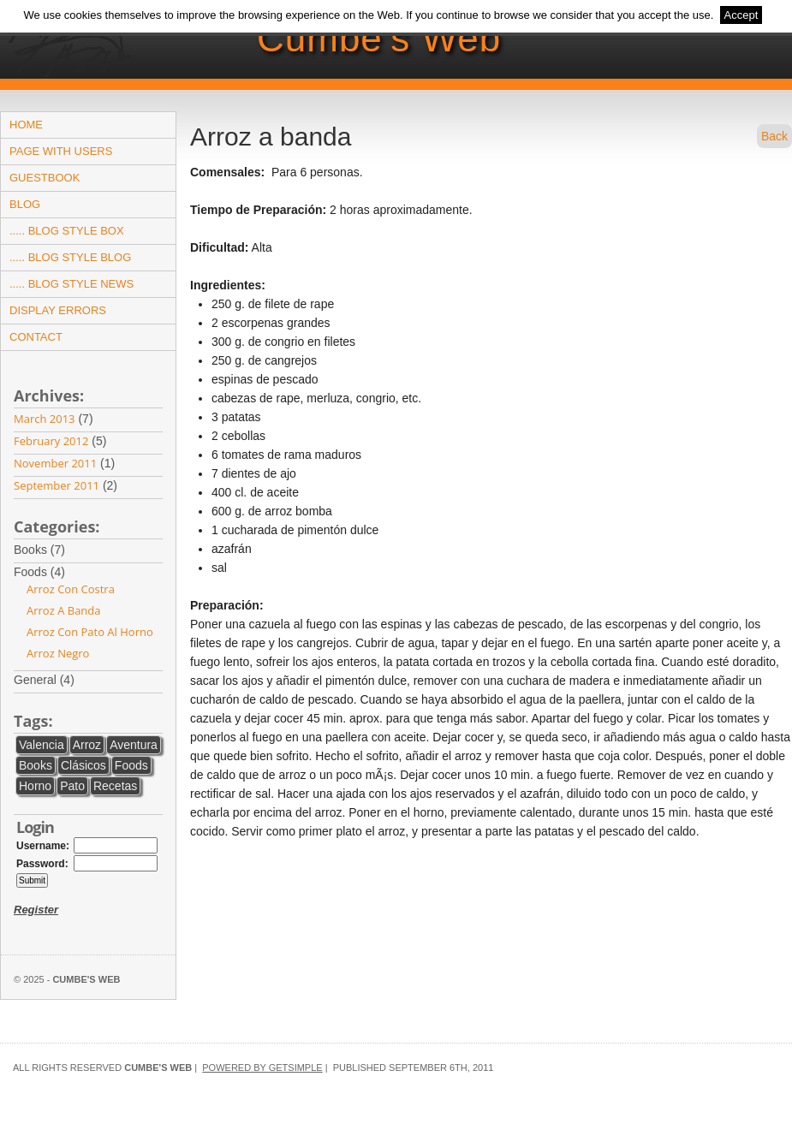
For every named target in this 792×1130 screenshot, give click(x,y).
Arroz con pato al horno (90, 631)
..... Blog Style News (71, 283)
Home (26, 124)
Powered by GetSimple (262, 1067)
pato (72, 786)
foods (131, 765)
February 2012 (51, 441)
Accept (741, 15)
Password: (42, 864)
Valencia (41, 745)
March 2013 (44, 418)
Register (36, 909)
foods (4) (50, 572)
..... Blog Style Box (66, 230)
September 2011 (56, 485)
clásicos (83, 765)
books (35, 765)
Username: (42, 846)
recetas (115, 786)
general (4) (55, 680)
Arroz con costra (71, 589)
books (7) (50, 550)
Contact (36, 336)
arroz (87, 745)
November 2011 (55, 463)
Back (774, 136)
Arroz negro (58, 653)
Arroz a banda (64, 610)
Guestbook (44, 177)
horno (35, 786)
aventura (134, 745)
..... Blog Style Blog (70, 257)
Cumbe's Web (379, 38)
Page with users (60, 151)
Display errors (57, 310)
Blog (24, 204)
